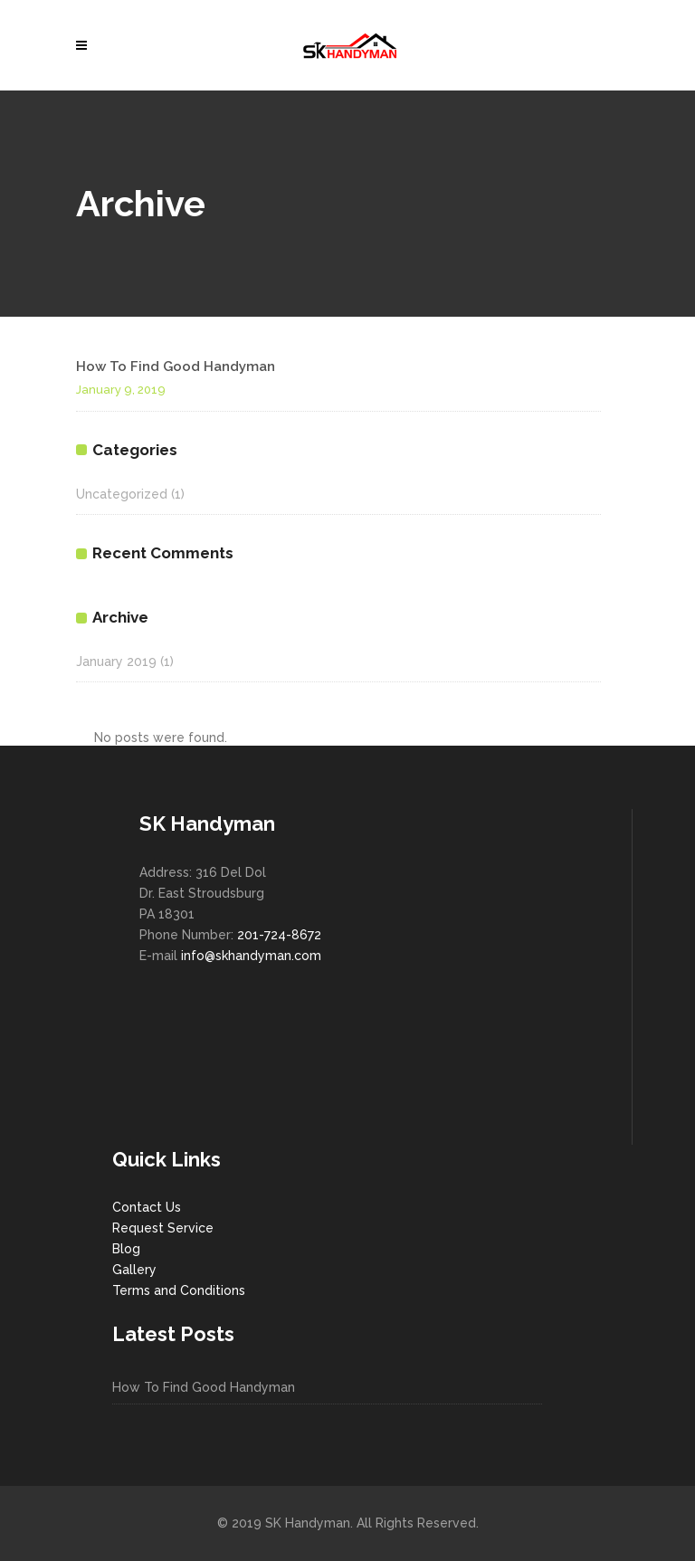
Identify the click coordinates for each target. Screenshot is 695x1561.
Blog (126, 1249)
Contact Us (146, 1207)
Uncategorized (121, 494)
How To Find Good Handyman (175, 366)
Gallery (134, 1269)
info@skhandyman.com (251, 955)
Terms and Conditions (178, 1290)
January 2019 (116, 661)
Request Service (163, 1228)
